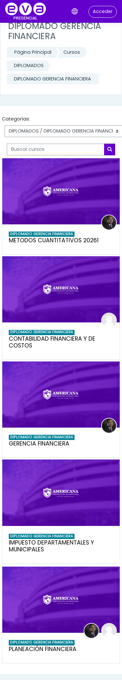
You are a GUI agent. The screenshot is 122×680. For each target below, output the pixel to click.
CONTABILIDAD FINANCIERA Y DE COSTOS (52, 342)
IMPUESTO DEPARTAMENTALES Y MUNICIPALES (51, 546)
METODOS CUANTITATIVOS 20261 (54, 240)
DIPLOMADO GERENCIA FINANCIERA (52, 79)
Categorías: (16, 119)
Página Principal (32, 52)
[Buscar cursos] (55, 149)
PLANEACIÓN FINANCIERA (42, 649)
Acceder (103, 11)
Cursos (71, 52)
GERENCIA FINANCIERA (39, 443)
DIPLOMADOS (29, 65)
